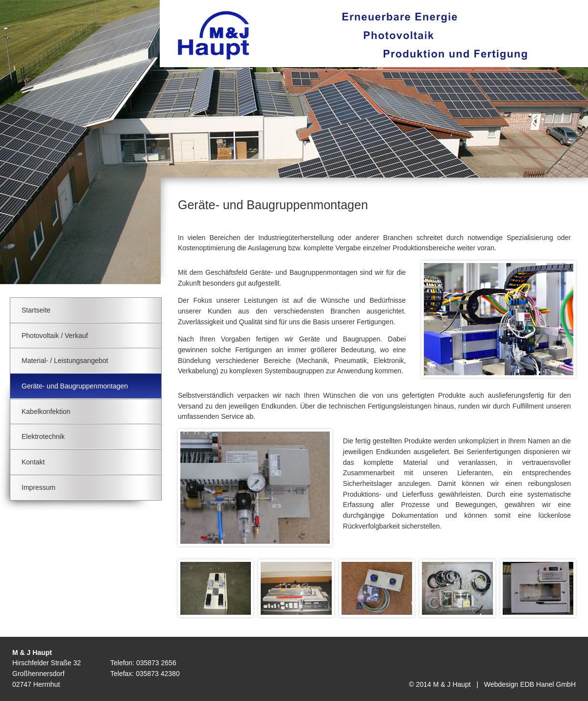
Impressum (38, 487)
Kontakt (33, 462)
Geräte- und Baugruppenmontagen (75, 386)
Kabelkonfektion (46, 411)
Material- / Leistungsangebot (65, 360)
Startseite (36, 310)
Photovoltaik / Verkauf (55, 335)
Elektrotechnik (43, 436)
